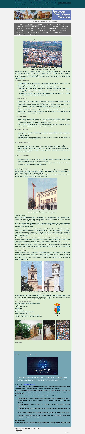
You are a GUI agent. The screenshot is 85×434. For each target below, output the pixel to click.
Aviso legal (17, 428)
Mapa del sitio (38, 428)
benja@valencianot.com (29, 384)
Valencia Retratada (39, 7)
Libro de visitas (51, 7)
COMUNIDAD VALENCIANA (39, 1)
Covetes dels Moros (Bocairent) (33, 32)
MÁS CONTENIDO (45, 5)
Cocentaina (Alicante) (29, 28)
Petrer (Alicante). (63, 28)
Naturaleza (66, 5)
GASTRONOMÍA (56, 5)
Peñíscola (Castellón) (41, 28)
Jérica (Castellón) (19, 24)
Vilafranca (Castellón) (54, 26)
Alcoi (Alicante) (19, 28)
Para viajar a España (21, 5)
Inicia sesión (67, 432)
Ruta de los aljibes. (46, 32)
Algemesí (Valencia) (19, 26)
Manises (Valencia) (60, 24)
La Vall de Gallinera (32, 34)
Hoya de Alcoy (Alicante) (20, 34)
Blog (29, 1)
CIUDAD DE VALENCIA (53, 1)
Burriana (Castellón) (30, 24)
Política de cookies (31, 428)
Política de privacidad (24, 428)
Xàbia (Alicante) (65, 26)
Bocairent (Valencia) (19, 30)
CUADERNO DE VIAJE (64, 3)
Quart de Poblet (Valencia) (32, 26)
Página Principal (20, 1)
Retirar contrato (19, 429)
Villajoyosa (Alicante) (53, 28)
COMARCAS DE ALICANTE (35, 3)
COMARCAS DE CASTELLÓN (50, 3)
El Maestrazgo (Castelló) (58, 32)
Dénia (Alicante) (40, 24)
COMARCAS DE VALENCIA (21, 3)
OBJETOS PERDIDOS (34, 5)
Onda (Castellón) (30, 30)
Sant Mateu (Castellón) (41, 30)
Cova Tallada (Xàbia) (19, 32)
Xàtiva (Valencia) (50, 24)
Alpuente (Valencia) (63, 30)
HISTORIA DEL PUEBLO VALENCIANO (23, 7)
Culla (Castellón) (52, 30)
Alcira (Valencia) (43, 26)
